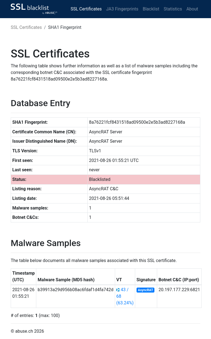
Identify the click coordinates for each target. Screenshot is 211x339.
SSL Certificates (86, 9)
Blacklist (151, 9)
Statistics (173, 9)
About (192, 9)
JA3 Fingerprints (122, 9)
